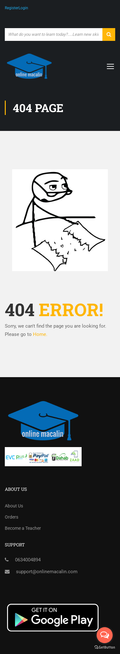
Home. (40, 334)
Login (23, 8)
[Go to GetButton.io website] (104, 647)
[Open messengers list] (105, 635)
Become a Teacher (23, 528)
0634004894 (28, 560)
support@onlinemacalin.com (46, 571)
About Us (14, 505)
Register (12, 8)
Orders (11, 517)
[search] (108, 34)
